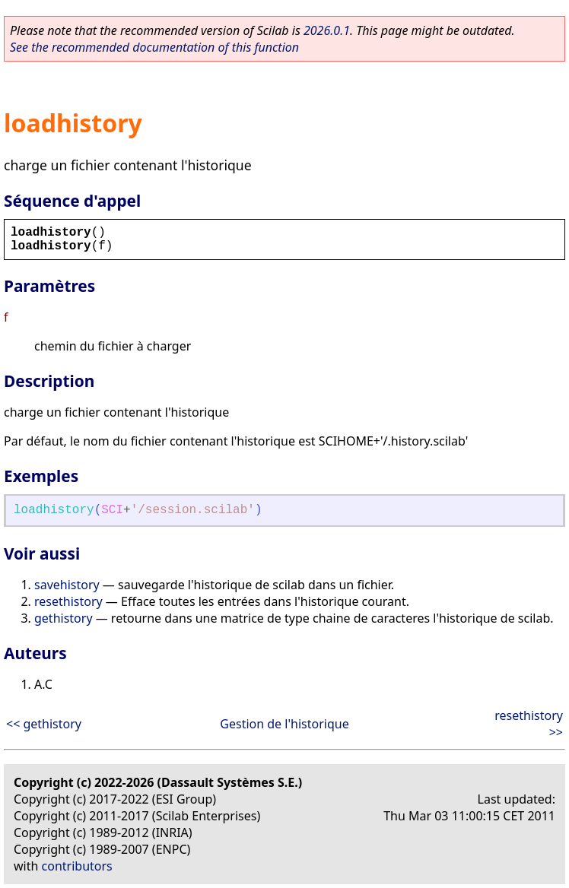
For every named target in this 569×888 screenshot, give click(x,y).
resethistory (68, 601)
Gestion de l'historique (284, 723)
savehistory (67, 584)
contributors (77, 866)
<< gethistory (43, 723)
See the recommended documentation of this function (154, 47)
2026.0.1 (327, 30)
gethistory (63, 618)
